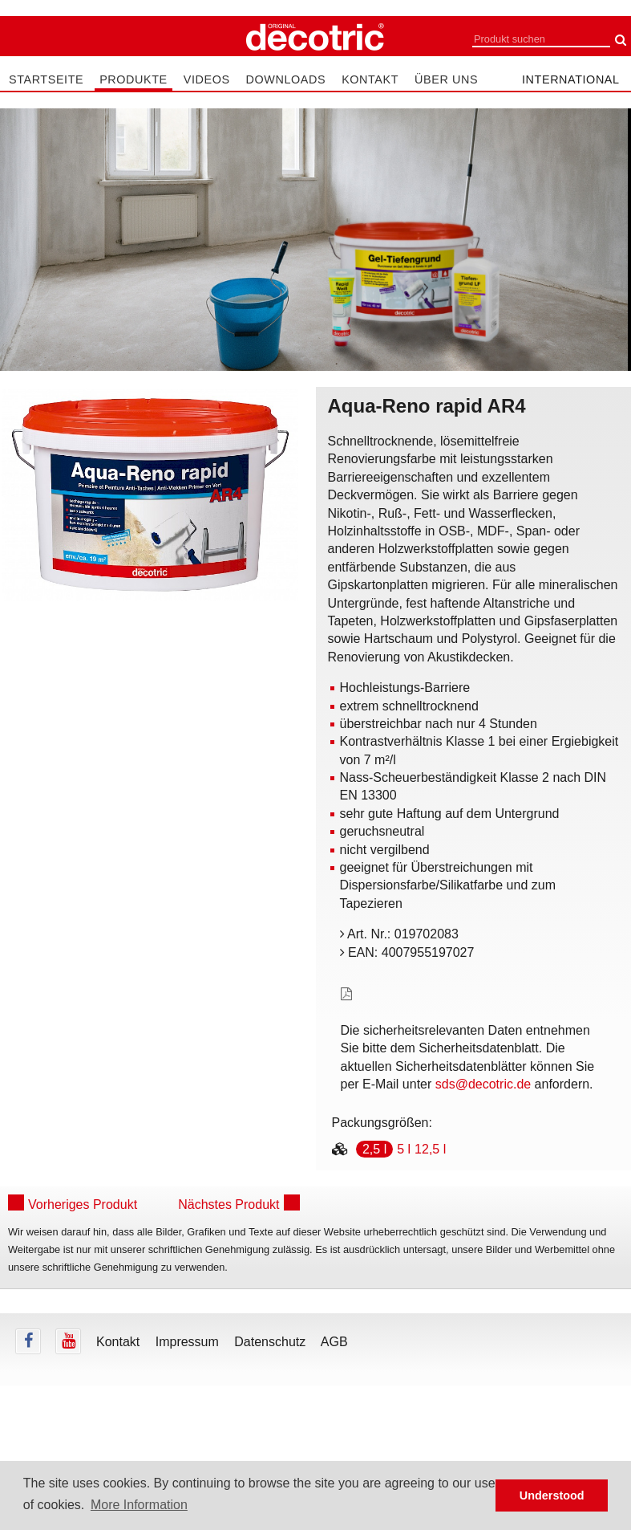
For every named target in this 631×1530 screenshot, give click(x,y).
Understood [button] (552, 1495)
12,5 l (430, 1149)
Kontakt (370, 79)
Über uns (446, 79)
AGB (334, 1342)
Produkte (133, 79)
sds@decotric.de (483, 1084)
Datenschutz (269, 1342)
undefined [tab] (150, 628)
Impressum (187, 1342)
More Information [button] (139, 1505)
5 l (404, 1149)
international (571, 79)
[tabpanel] (150, 495)
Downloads (286, 79)
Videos (207, 79)
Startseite (46, 79)
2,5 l (374, 1149)
